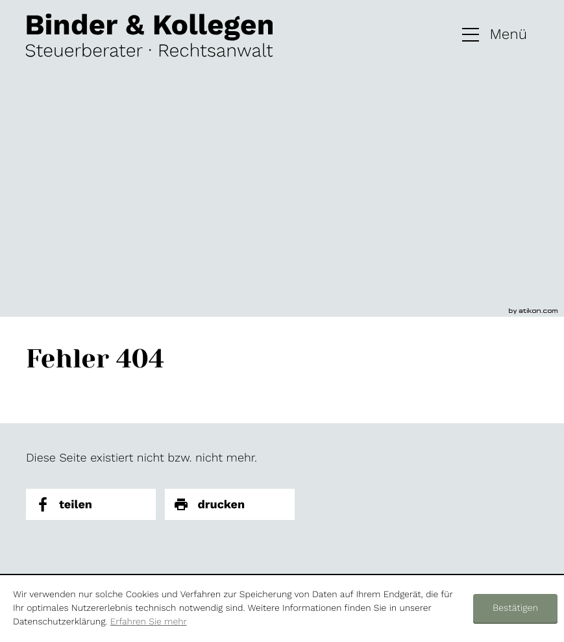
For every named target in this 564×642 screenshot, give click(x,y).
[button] (494, 35)
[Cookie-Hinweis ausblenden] (515, 609)
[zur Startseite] (149, 35)
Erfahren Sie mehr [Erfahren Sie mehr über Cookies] (148, 622)
